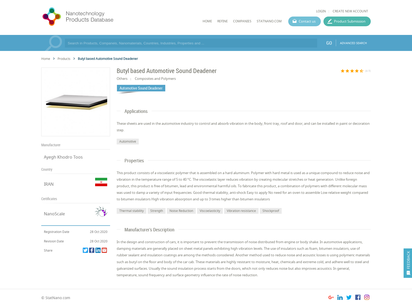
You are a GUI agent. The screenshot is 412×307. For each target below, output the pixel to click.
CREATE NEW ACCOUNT (350, 11)
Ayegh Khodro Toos (63, 157)
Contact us (307, 21)
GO (329, 43)
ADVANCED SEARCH (353, 43)
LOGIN (321, 11)
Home (45, 58)
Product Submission (349, 21)
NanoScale (54, 214)
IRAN (49, 184)
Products (64, 58)
